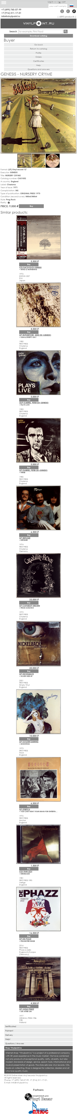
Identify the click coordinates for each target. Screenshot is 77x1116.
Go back (38, 44)
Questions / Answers (14, 1043)
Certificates (38, 61)
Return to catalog (38, 48)
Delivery (9, 1035)
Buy (31, 206)
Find (66, 31)
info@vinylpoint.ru (10, 16)
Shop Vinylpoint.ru (13, 1048)
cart (61, 2)
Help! (7, 1039)
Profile (38, 53)
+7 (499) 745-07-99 (11, 9)
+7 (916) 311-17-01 (11, 13)
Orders (38, 57)
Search (13, 31)
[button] (74, 80)
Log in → (52, 2)
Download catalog (38, 36)
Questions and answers (38, 69)
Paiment (9, 1030)
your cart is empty (57, 6)
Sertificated (10, 1026)
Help (38, 65)
